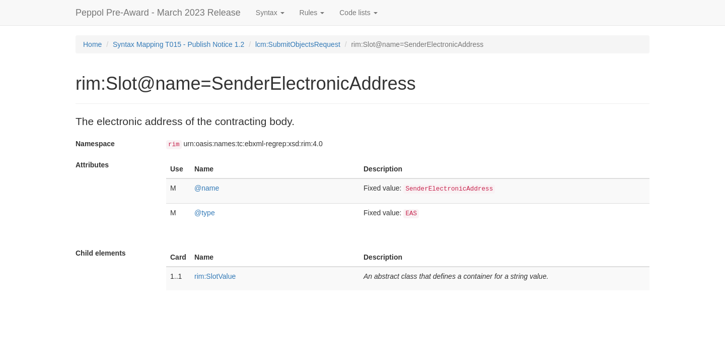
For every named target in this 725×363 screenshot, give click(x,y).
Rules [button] (312, 13)
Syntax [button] (270, 13)
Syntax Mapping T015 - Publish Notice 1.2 (178, 44)
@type (204, 213)
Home (92, 44)
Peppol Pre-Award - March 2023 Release (158, 13)
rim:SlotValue (215, 276)
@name (206, 188)
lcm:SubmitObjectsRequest (297, 44)
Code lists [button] (358, 13)
